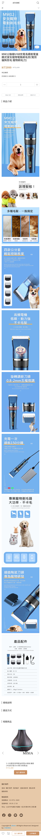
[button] (38, 753)
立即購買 (33, 833)
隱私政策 (32, 788)
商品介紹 (8, 95)
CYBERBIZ (7, 828)
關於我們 (9, 788)
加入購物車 (18, 833)
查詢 (3, 788)
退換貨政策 (24, 788)
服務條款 (5, 791)
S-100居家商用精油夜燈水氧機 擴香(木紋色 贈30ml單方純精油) (20, 764)
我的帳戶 (16, 788)
